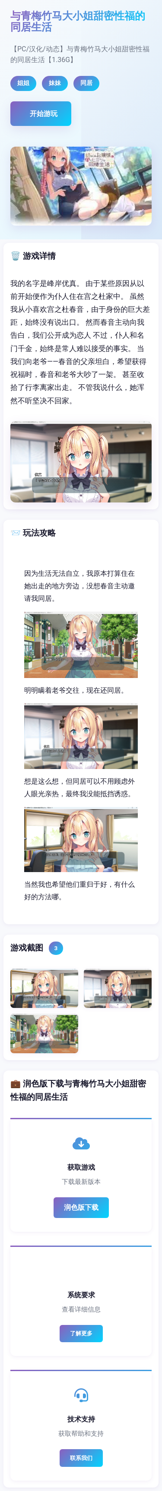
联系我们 (81, 1458)
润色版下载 (81, 1207)
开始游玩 (43, 114)
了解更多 (81, 1333)
